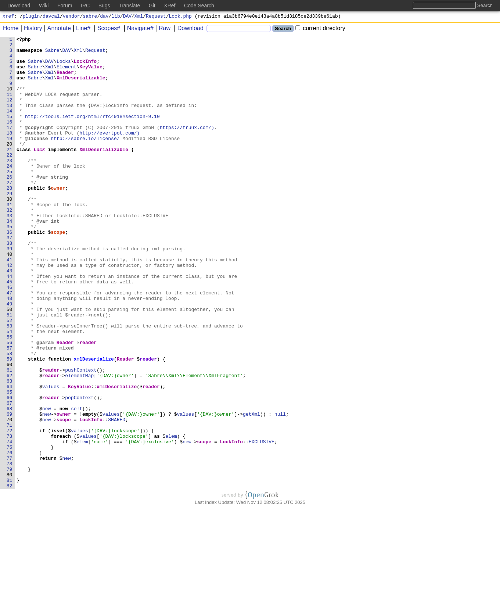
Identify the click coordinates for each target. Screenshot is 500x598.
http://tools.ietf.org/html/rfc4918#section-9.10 (92, 132)
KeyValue (91, 73)
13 (9, 119)
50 (9, 364)
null (280, 490)
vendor (71, 17)
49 (9, 357)
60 (9, 430)
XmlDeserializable (81, 86)
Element (67, 73)
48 (9, 351)
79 (9, 556)
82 (9, 576)
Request (156, 17)
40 (9, 298)
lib (115, 17)
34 (9, 258)
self (77, 483)
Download (188, 29)
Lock (39, 172)
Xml (138, 17)
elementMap (79, 443)
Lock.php (180, 17)
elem (171, 516)
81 (9, 569)
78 (9, 549)
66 (9, 470)
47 (9, 344)
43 (9, 318)
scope (58, 271)
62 (9, 443)
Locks (64, 66)
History (30, 29)
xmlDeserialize (94, 423)
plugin (31, 17)
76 (9, 536)
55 (9, 397)
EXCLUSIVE (261, 523)
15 (9, 132)
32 (9, 245)
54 (9, 390)
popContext (79, 470)
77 (9, 543)
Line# (80, 29)
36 (9, 271)
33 (9, 251)
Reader (65, 79)
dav (104, 17)
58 (9, 417)
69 (9, 490)
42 (9, 311)
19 (9, 159)
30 (9, 232)
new (46, 483)
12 (9, 113)
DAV (127, 17)
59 (9, 423)
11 (9, 106)
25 (9, 199)
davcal (51, 17)
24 (9, 192)
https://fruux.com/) (187, 146)
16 (9, 139)
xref (8, 17)
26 (9, 205)
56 (9, 404)
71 (9, 503)
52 (9, 377)
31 (9, 238)
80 (9, 562)
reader (88, 404)
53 (9, 384)
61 (9, 437)
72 (9, 509)
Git (152, 5)
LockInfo (85, 66)
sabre (90, 17)
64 (9, 457)
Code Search (199, 5)
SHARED (117, 496)
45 (9, 331)
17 (9, 146)
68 (9, 483)
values (51, 457)
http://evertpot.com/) (110, 152)
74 (9, 523)
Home (11, 29)
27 (9, 212)
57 (9, 410)
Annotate (56, 29)
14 (9, 126)
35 (9, 265)
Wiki (43, 5)
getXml (251, 490)
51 (9, 371)
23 (9, 185)
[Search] (238, 29)
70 (9, 496)
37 (9, 278)
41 (9, 304)
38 (9, 285)
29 (9, 225)
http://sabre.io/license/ (85, 159)
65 (9, 463)
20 (9, 165)
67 (9, 476)
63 (9, 450)
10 (9, 99)
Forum (64, 5)
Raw (162, 29)
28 (9, 218)
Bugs (104, 5)
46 (9, 337)
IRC (85, 5)
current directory (320, 29)
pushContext (81, 437)
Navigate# (138, 29)
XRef (169, 5)
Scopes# (106, 29)
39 (9, 291)
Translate (129, 5)
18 (9, 152)
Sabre (52, 53)
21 (9, 172)
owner (58, 218)
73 (9, 516)
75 (9, 529)
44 (9, 324)
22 (9, 179)
